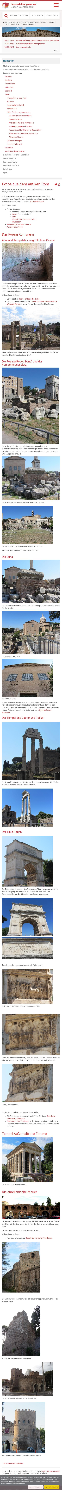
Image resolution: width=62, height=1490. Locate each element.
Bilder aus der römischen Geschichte (23, 134)
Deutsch (8, 77)
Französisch (10, 84)
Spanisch (8, 91)
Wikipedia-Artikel (13, 304)
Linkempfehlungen (14, 141)
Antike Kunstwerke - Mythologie (21, 123)
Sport (5, 173)
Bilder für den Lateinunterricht (19, 112)
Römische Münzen (16, 137)
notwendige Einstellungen (36, 1487)
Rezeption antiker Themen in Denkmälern (25, 130)
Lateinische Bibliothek (15, 105)
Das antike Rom (15, 119)
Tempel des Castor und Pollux (23, 219)
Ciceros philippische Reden (29, 299)
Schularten (7, 169)
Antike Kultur (12, 109)
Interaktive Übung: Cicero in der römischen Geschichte (37, 40)
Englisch (8, 80)
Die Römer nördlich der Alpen (20, 116)
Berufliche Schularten (11, 165)
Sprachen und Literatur (31, 22)
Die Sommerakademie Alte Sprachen (30, 44)
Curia (14, 217)
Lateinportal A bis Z (14, 144)
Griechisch (9, 148)
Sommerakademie (23, 47)
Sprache (10, 102)
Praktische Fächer (10, 162)
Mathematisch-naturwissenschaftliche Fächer (21, 66)
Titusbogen (16, 222)
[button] (37, 15)
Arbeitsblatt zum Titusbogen (18, 1121)
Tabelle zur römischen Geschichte (44, 301)
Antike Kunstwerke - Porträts (20, 126)
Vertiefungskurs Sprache (15, 151)
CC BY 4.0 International (50, 1471)
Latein (44, 22)
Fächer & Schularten (13, 22)
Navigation (8, 60)
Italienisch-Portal (37, 202)
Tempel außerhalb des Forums (19, 224)
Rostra (14, 214)
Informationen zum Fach (17, 98)
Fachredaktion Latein (14, 1463)
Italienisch (9, 87)
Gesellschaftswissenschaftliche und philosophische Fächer (26, 70)
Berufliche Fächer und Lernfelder (16, 155)
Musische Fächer (10, 158)
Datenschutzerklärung (19, 1483)
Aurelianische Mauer (15, 227)
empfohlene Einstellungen (52, 1487)
